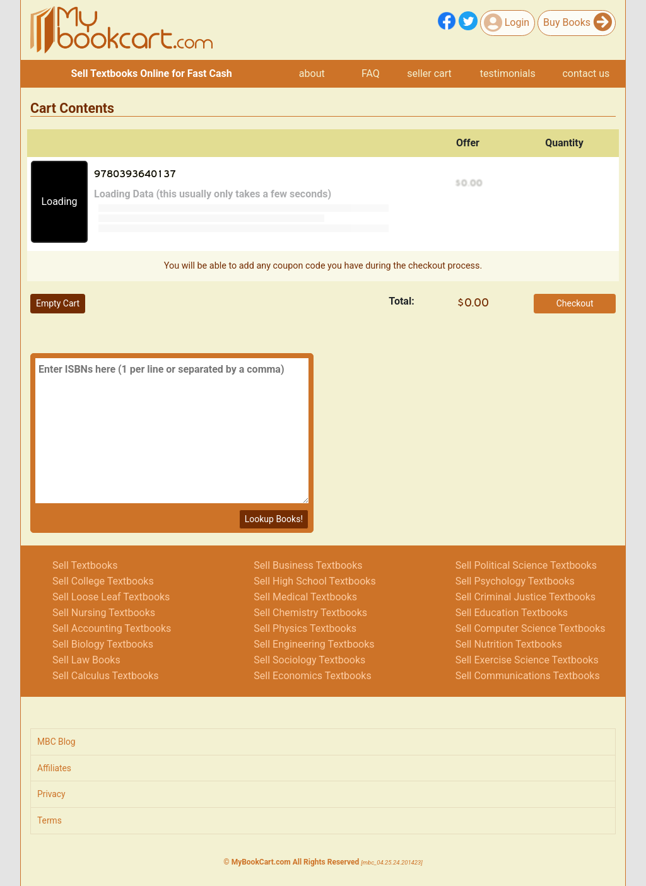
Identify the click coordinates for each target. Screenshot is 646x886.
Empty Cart (57, 303)
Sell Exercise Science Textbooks (527, 660)
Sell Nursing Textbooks (103, 613)
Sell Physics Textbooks (305, 628)
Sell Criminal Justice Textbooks (525, 597)
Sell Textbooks (84, 565)
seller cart (429, 73)
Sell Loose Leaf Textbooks (111, 597)
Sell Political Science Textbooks (526, 565)
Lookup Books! (274, 519)
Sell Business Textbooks (308, 565)
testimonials (508, 73)
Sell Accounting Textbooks (111, 628)
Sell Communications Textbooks (527, 676)
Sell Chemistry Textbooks (310, 613)
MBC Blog (56, 742)
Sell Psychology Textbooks (515, 581)
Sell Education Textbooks (511, 613)
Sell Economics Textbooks (312, 676)
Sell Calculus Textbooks (105, 676)
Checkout (575, 303)
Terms (49, 820)
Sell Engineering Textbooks (314, 644)
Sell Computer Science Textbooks (530, 628)
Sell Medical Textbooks (305, 597)
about (312, 73)
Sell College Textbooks (103, 581)
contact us (585, 73)
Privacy (51, 794)
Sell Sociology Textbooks (309, 660)
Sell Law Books (86, 660)
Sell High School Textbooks (314, 581)
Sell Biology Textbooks (102, 644)
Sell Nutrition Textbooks (508, 644)
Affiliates (54, 768)
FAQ (370, 73)
